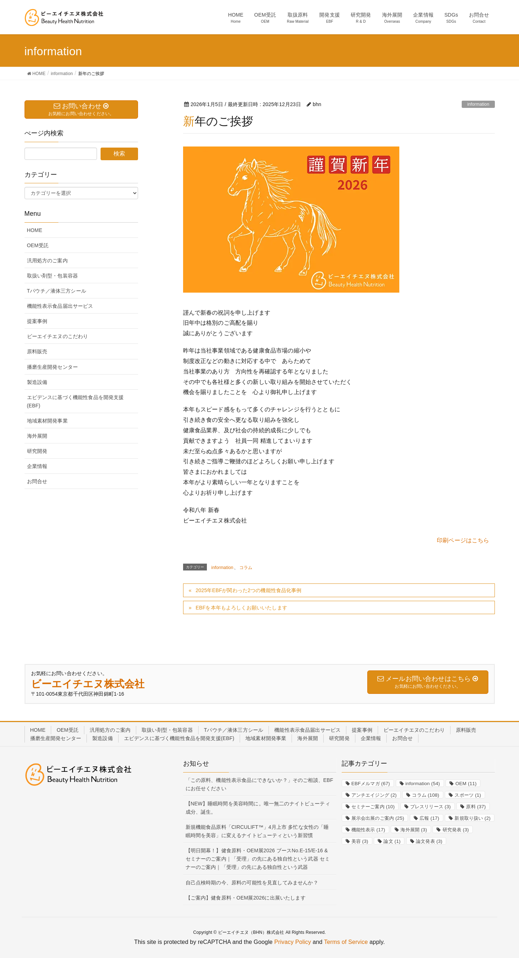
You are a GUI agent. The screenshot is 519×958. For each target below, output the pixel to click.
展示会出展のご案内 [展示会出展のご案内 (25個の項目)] (377, 818)
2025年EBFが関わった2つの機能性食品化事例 (249, 590)
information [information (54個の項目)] (422, 783)
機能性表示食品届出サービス (60, 306)
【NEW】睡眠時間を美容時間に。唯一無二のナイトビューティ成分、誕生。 (258, 808)
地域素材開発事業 (47, 421)
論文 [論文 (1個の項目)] (391, 841)
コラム (245, 567)
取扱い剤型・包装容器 (52, 276)
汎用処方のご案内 (47, 260)
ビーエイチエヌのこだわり (57, 336)
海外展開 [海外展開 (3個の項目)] (413, 829)
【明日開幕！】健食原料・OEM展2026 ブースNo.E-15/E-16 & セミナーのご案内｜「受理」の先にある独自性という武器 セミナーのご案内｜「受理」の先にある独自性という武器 (258, 859)
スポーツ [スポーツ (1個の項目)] (467, 795)
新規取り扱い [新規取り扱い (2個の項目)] (472, 818)
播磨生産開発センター (52, 367)
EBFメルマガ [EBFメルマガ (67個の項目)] (370, 783)
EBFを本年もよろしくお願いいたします (241, 608)
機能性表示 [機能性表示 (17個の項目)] (368, 829)
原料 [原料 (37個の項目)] (476, 806)
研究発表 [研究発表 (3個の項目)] (456, 829)
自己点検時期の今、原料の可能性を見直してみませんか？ (252, 882)
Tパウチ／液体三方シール (56, 291)
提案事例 (37, 321)
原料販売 (37, 351)
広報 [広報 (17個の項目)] (429, 818)
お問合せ (37, 481)
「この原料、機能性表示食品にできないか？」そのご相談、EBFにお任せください (259, 784)
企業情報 (37, 466)
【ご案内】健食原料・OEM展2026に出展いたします (246, 898)
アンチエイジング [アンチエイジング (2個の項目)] (374, 795)
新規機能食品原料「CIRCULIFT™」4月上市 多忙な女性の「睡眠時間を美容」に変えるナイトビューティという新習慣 (257, 831)
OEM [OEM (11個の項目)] (465, 783)
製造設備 (37, 382)
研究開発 (37, 451)
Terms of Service (346, 942)
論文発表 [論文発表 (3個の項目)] (429, 841)
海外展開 (37, 436)
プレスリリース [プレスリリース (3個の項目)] (430, 806)
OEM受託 (38, 245)
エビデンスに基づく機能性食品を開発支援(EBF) (75, 401)
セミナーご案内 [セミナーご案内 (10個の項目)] (373, 806)
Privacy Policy (292, 942)
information (478, 104)
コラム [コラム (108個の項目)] (425, 795)
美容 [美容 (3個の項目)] (359, 841)
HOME (35, 230)
